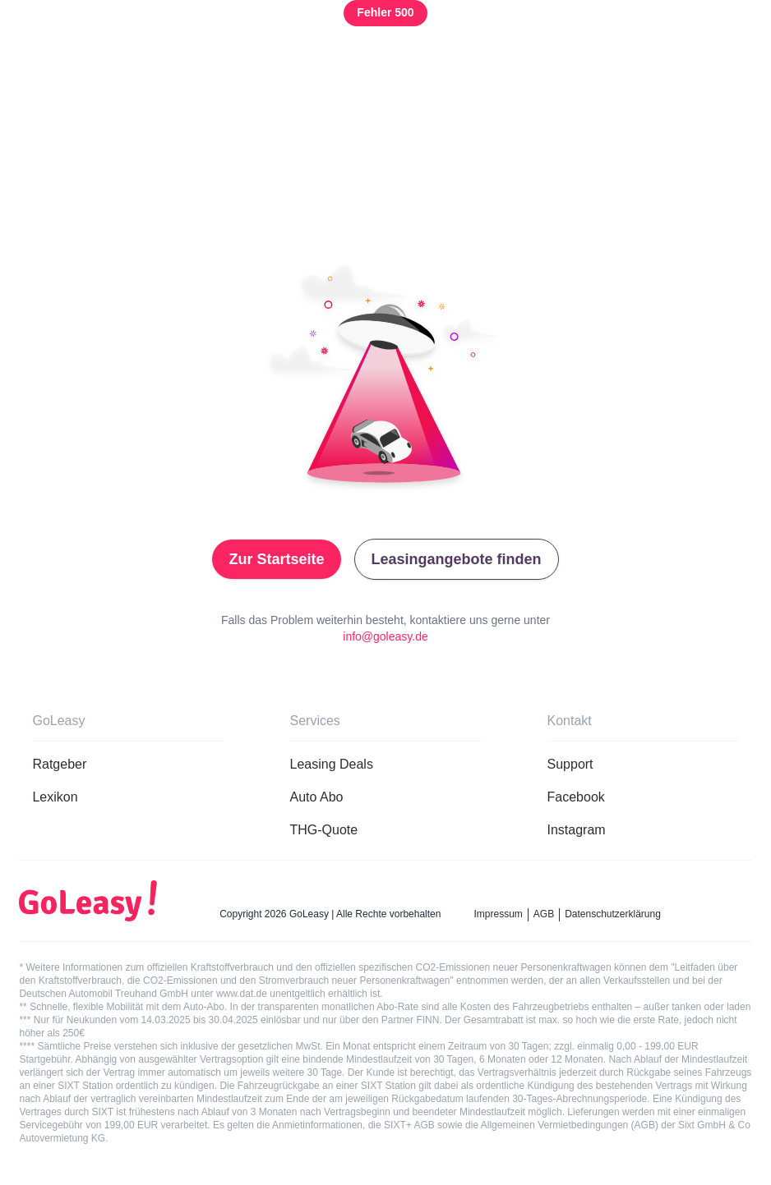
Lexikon (54, 797)
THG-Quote (323, 830)
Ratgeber (59, 764)
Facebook (576, 797)
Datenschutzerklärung (613, 914)
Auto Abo (316, 797)
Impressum (497, 914)
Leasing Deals (330, 764)
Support (570, 764)
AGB (543, 914)
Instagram (576, 830)
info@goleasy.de (385, 636)
